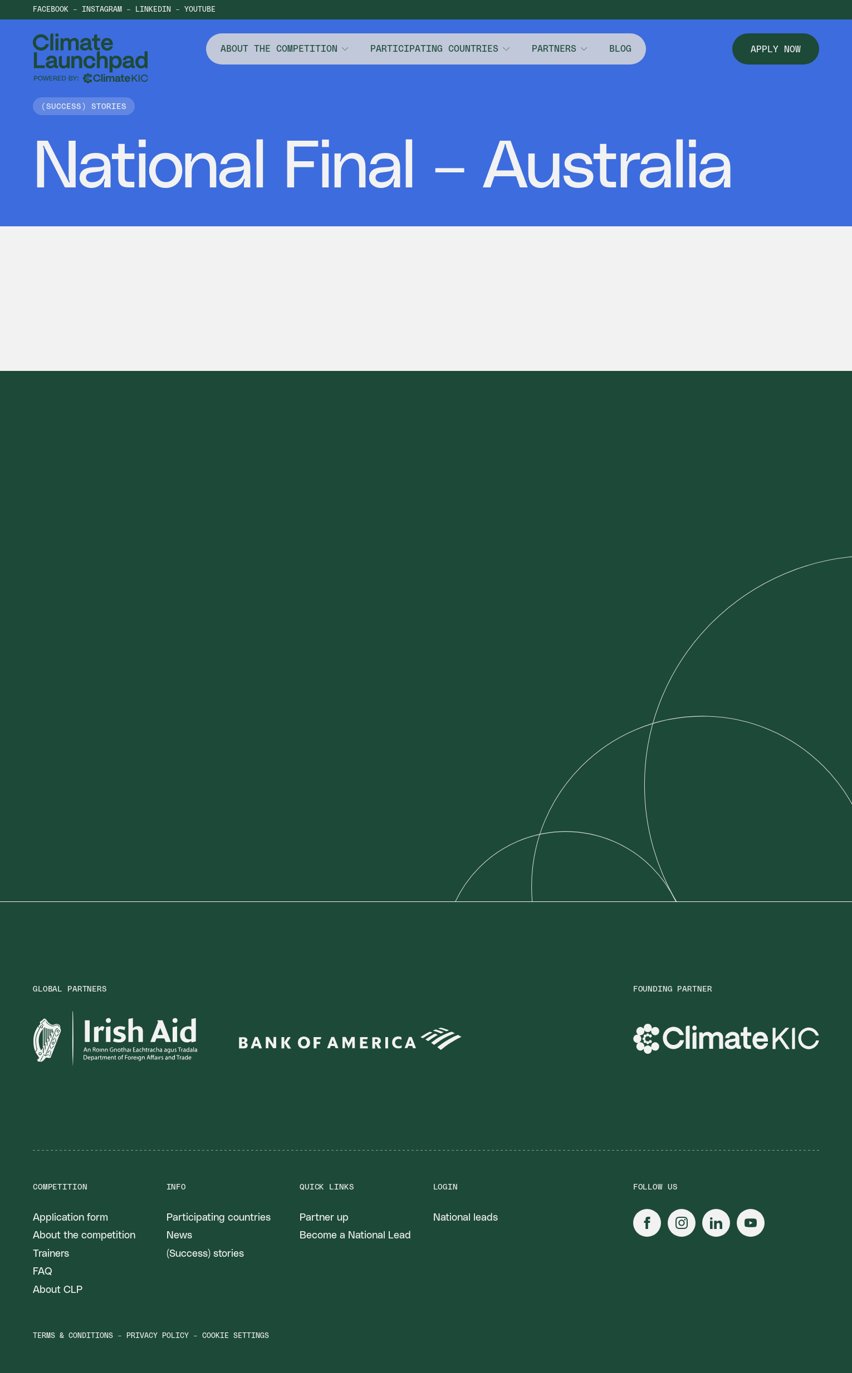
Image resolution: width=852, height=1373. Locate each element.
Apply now (776, 49)
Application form (70, 1218)
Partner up (324, 1218)
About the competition (279, 48)
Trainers (51, 1254)
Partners (554, 48)
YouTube (200, 9)
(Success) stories (205, 1254)
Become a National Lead (355, 1236)
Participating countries (434, 48)
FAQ (42, 1272)
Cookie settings (235, 1336)
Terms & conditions (73, 1336)
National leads (465, 1218)
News (179, 1236)
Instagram (102, 9)
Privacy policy (157, 1336)
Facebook (50, 9)
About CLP (57, 1290)
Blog (620, 48)
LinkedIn (153, 9)
